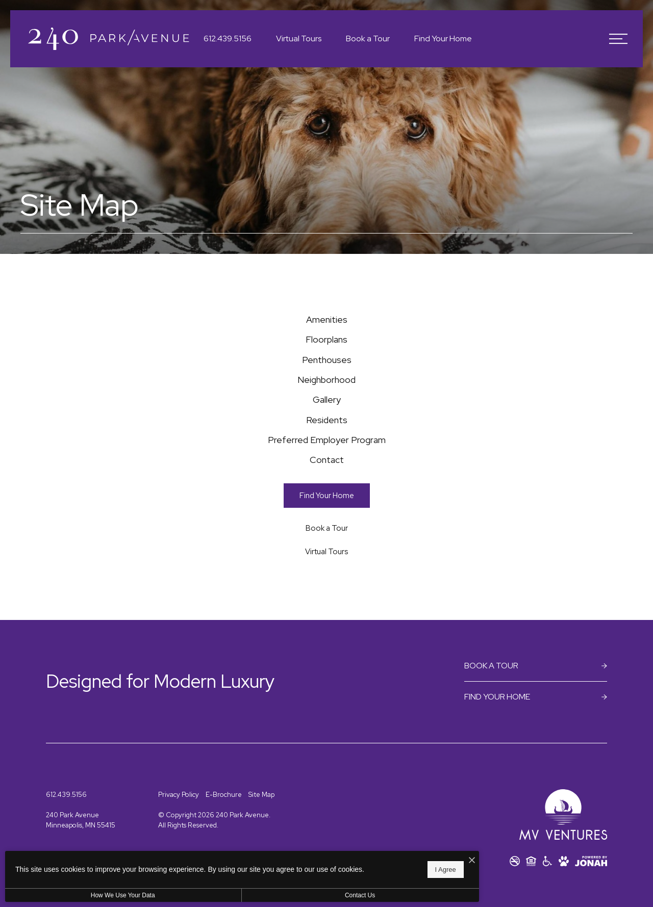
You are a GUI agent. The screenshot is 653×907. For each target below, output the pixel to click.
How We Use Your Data (94, 895)
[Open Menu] (618, 39)
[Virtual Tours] (327, 624)
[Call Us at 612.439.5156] (228, 39)
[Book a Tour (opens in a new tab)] (327, 600)
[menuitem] (326, 324)
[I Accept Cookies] (355, 855)
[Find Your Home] (327, 567)
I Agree (328, 866)
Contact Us (272, 895)
